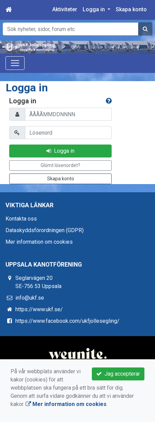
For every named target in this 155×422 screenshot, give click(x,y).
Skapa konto (131, 9)
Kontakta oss (21, 218)
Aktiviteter (64, 9)
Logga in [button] (94, 9)
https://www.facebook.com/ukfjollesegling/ (67, 321)
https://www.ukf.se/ (39, 309)
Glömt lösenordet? (60, 165)
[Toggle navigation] (15, 63)
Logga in (60, 151)
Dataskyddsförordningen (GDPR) (44, 230)
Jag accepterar (118, 374)
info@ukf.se (29, 298)
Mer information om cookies (39, 242)
